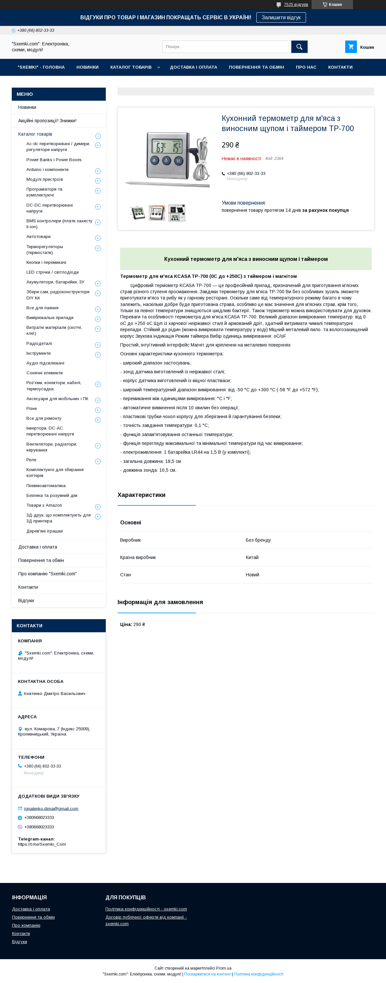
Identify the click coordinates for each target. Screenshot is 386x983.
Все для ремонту (43, 418)
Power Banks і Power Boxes (54, 159)
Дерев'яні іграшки (44, 531)
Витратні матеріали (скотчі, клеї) (54, 330)
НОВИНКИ (87, 67)
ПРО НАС (306, 67)
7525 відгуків (296, 4)
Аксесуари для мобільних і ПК (57, 398)
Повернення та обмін (41, 560)
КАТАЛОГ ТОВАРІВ (131, 67)
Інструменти (38, 353)
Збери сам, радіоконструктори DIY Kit (57, 294)
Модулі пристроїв (44, 179)
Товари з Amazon (44, 505)
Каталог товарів (35, 134)
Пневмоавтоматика (46, 485)
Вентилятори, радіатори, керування (51, 447)
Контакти (28, 587)
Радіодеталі (39, 343)
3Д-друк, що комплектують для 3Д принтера (58, 518)
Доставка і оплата (37, 547)
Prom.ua (224, 968)
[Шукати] (299, 47)
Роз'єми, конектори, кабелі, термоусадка (53, 385)
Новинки (27, 107)
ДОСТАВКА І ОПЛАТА (193, 67)
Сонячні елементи (44, 372)
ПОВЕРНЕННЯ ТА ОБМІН (256, 67)
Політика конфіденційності (258, 974)
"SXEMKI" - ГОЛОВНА (41, 67)
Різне (31, 408)
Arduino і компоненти (47, 169)
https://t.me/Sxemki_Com (42, 844)
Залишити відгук (281, 17)
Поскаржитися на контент (207, 974)
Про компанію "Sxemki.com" (47, 573)
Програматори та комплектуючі (44, 192)
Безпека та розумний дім (51, 495)
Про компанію (26, 925)
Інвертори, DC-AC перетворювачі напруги (50, 431)
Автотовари (38, 236)
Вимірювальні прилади (49, 317)
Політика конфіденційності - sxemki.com (146, 909)
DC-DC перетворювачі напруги (49, 208)
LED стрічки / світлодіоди (52, 272)
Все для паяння (42, 307)
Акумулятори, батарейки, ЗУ (55, 282)
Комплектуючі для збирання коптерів (55, 472)
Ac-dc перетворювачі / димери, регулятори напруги (58, 146)
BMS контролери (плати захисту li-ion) (59, 223)
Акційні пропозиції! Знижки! (47, 120)
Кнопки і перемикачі (46, 262)
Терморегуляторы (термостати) (44, 249)
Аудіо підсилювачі (45, 363)
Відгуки (26, 600)
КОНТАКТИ (340, 67)
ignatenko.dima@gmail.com (51, 808)
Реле (31, 459)
